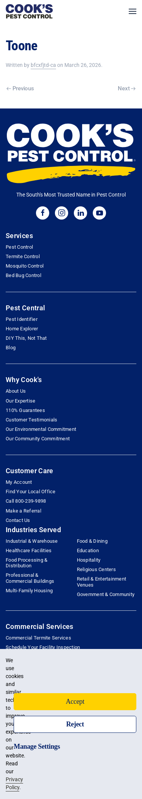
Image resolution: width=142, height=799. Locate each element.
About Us (16, 391)
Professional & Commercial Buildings (30, 578)
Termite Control (23, 256)
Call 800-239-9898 (26, 501)
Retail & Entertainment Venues (101, 581)
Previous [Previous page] (20, 88)
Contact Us (18, 520)
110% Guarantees (25, 410)
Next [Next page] (127, 88)
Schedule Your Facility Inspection (43, 647)
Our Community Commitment (38, 438)
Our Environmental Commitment (41, 429)
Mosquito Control (25, 266)
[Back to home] (29, 11)
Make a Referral (23, 511)
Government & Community (106, 594)
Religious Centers (96, 569)
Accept (75, 701)
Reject (75, 724)
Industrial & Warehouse (32, 541)
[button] (132, 11)
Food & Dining (92, 541)
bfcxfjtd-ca (43, 65)
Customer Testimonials (31, 420)
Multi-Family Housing (29, 590)
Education (88, 550)
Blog (11, 347)
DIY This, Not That (26, 338)
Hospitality (89, 560)
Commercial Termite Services (38, 638)
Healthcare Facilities (28, 550)
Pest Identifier (21, 319)
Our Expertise (20, 401)
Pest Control (19, 247)
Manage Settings (37, 746)
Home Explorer (22, 328)
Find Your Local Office (31, 491)
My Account (19, 482)
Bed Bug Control (23, 275)
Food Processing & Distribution (26, 562)
